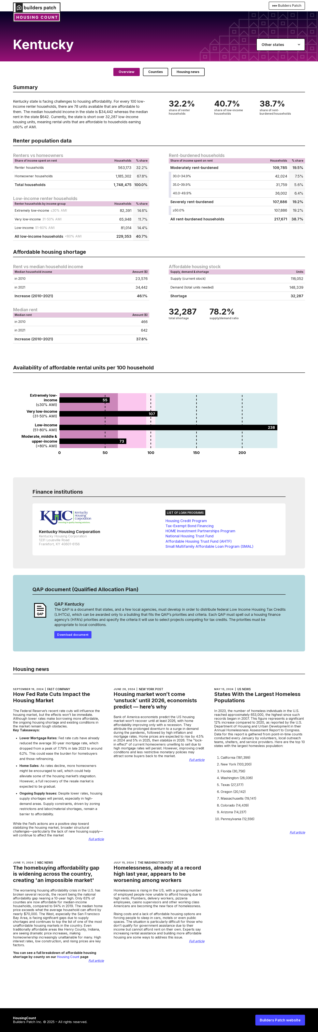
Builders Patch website (280, 1020)
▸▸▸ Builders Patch (286, 5)
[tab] (126, 72)
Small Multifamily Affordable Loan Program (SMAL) (209, 546)
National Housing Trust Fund (189, 536)
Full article (96, 839)
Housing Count (68, 957)
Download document (72, 634)
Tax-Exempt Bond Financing (189, 526)
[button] (280, 44)
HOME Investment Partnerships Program (200, 531)
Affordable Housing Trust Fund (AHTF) (198, 541)
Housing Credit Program (186, 521)
